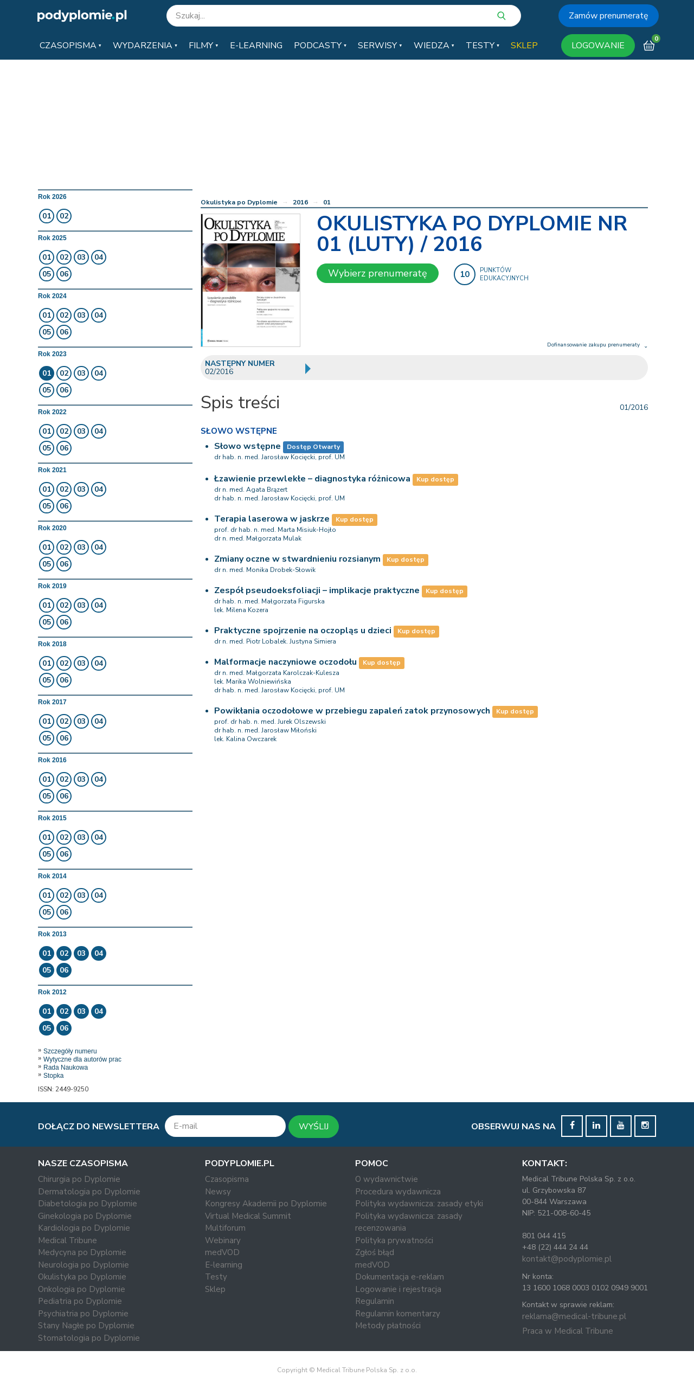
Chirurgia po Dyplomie (79, 1179)
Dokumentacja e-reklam (399, 1276)
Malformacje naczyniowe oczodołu (285, 662)
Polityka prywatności (394, 1240)
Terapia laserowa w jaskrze (272, 519)
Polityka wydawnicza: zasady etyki (419, 1203)
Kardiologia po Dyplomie (84, 1228)
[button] (70, 46)
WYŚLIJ (314, 1127)
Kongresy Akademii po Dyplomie (266, 1203)
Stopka (53, 1075)
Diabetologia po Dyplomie (87, 1203)
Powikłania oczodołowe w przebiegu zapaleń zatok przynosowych (352, 711)
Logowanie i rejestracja (398, 1289)
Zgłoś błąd (374, 1252)
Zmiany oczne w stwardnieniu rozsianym (297, 559)
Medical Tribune (67, 1240)
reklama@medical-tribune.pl (574, 1316)
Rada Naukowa (65, 1067)
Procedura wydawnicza (398, 1191)
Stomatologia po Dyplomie (89, 1338)
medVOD (222, 1252)
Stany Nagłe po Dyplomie (86, 1325)
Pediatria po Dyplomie (80, 1301)
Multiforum (225, 1228)
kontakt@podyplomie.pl (567, 1258)
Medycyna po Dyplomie (82, 1252)
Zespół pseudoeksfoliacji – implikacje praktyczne (317, 590)
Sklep (215, 1289)
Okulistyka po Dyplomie (239, 202)
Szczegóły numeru (70, 1051)
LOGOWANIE (598, 45)
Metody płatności (388, 1325)
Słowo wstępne (247, 446)
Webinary (223, 1240)
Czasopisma (227, 1179)
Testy (216, 1276)
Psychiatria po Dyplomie (83, 1313)
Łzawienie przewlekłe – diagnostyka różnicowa (312, 479)
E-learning (223, 1264)
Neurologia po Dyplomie (83, 1264)
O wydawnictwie (386, 1179)
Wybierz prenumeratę (377, 273)
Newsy (218, 1191)
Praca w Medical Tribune (567, 1331)
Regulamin (374, 1301)
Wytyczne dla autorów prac (82, 1059)
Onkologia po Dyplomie (81, 1289)
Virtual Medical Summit (248, 1216)
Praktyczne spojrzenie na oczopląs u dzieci (302, 630)
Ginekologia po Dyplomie (85, 1216)
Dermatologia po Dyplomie (89, 1191)
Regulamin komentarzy (397, 1313)
